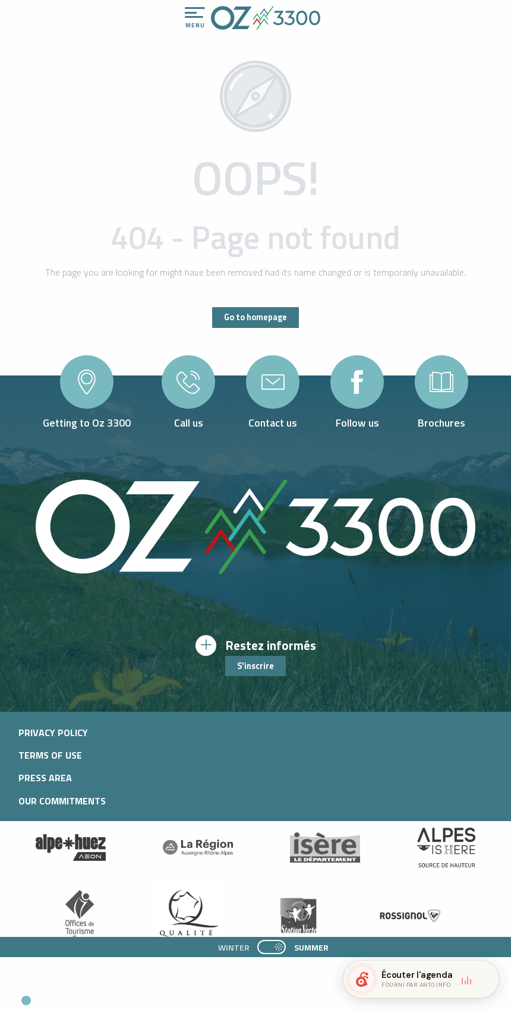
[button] (110, 995)
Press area (45, 778)
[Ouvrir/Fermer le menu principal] (195, 18)
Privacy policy (53, 732)
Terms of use (50, 755)
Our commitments (62, 801)
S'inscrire (255, 666)
